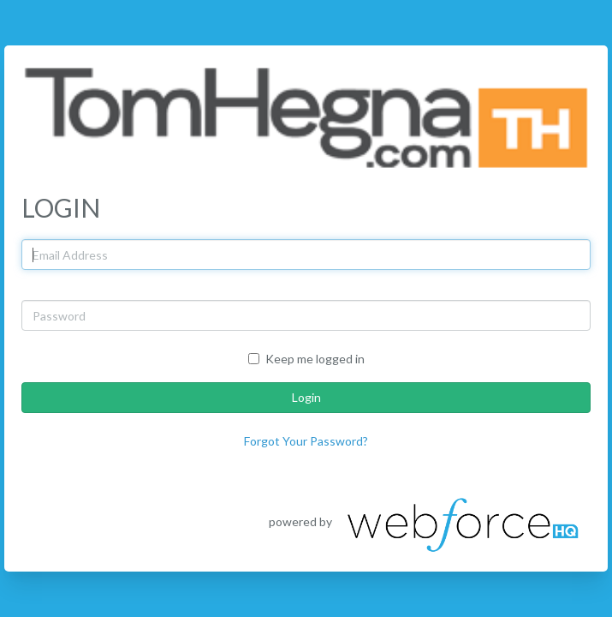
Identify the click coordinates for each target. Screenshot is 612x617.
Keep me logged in (306, 358)
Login (306, 397)
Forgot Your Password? (306, 441)
